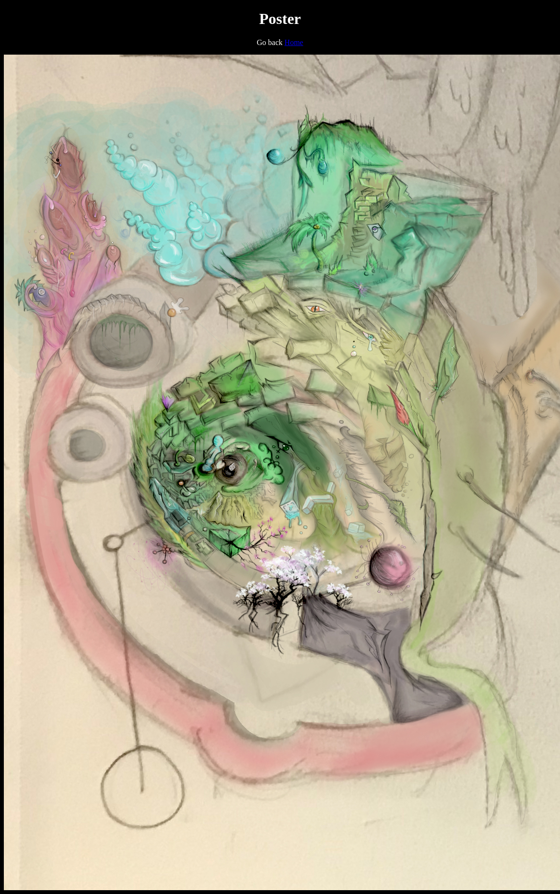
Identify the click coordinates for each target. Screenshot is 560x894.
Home (293, 42)
